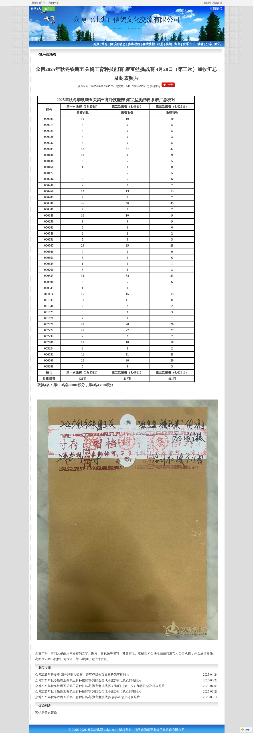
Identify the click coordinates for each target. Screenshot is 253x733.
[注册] (43, 2)
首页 (96, 44)
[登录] (34, 2)
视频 (169, 44)
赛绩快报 (148, 44)
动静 (200, 44)
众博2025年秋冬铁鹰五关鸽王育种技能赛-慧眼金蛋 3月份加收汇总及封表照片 (88, 691)
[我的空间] (54, 2)
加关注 (48, 8)
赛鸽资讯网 (95, 729)
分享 (209, 44)
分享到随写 (153, 86)
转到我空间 (139, 86)
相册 (160, 44)
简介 (104, 44)
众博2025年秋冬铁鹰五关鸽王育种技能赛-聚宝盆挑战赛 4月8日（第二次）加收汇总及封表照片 (100, 686)
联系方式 (189, 44)
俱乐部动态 (117, 44)
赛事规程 (134, 44)
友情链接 (216, 8)
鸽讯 (217, 44)
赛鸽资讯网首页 (213, 2)
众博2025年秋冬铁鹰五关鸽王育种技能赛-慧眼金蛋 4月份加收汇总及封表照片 (88, 680)
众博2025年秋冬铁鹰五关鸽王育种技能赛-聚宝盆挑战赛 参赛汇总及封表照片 (87, 697)
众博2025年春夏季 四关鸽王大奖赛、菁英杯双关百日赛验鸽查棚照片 (82, 674)
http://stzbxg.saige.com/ (127, 28)
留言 (177, 44)
